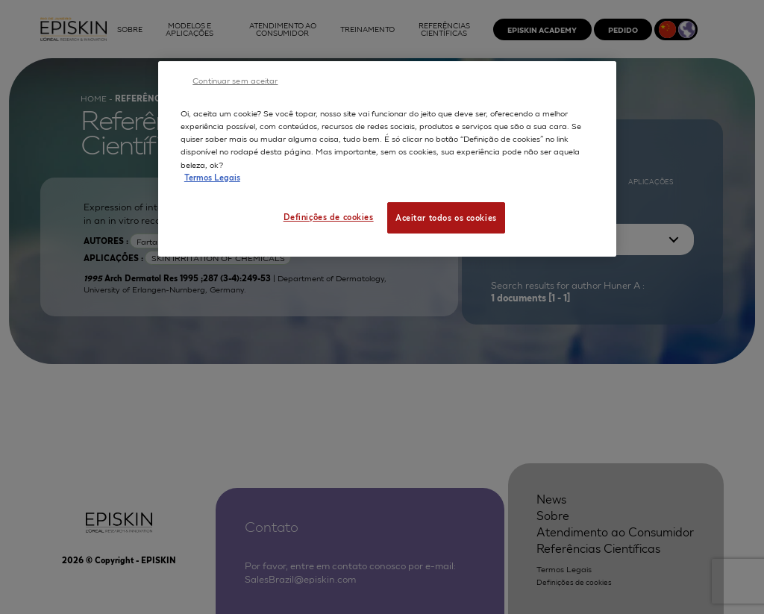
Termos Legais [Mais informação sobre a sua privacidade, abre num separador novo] (212, 177)
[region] (387, 158)
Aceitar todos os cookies (446, 217)
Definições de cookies (329, 216)
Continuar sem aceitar (235, 80)
